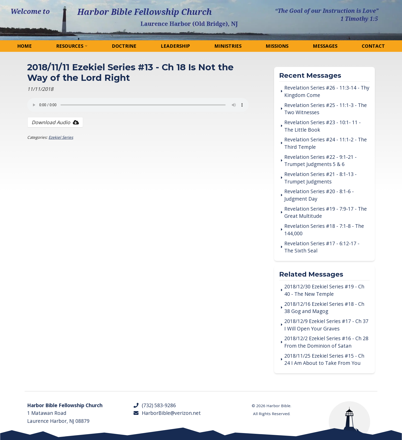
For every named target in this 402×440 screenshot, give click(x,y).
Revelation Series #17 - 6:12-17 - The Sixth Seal (321, 247)
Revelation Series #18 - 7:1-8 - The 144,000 (324, 230)
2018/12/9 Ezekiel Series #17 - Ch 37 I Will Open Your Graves (326, 325)
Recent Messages (310, 76)
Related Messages (311, 274)
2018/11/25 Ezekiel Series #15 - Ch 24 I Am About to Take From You (324, 360)
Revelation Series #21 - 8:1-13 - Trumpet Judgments (320, 178)
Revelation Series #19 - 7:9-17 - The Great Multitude (325, 213)
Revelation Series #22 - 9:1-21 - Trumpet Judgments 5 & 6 (320, 161)
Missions (277, 46)
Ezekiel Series (60, 137)
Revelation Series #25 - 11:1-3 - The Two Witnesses (325, 109)
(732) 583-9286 (154, 405)
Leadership (175, 46)
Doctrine (124, 46)
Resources (69, 46)
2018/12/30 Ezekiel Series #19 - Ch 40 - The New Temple (324, 290)
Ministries (228, 46)
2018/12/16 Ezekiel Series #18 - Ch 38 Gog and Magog (324, 308)
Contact (373, 46)
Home (24, 46)
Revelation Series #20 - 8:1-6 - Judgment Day (319, 195)
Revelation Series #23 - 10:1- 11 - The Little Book (322, 126)
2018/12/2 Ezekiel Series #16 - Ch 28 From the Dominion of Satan (326, 342)
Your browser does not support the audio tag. (138, 105)
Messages (325, 46)
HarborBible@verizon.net (167, 413)
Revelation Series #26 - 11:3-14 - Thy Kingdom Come (326, 91)
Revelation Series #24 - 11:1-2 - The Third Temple (325, 143)
